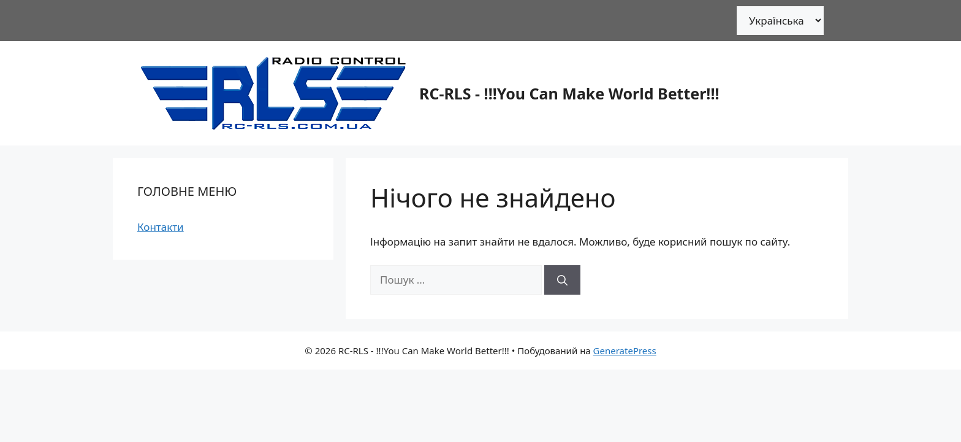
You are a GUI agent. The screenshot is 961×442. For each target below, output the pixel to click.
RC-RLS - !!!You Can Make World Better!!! (569, 93)
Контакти (160, 227)
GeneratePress (624, 350)
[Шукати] (562, 280)
